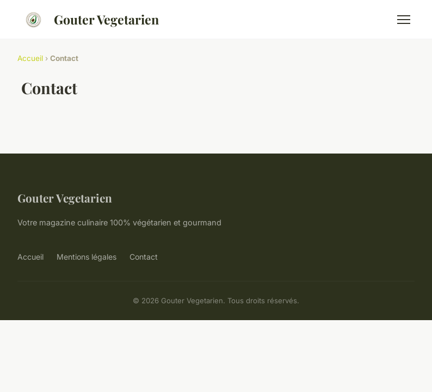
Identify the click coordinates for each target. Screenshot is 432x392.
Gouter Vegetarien (88, 19)
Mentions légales (86, 256)
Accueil (30, 58)
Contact (143, 256)
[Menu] (404, 19)
